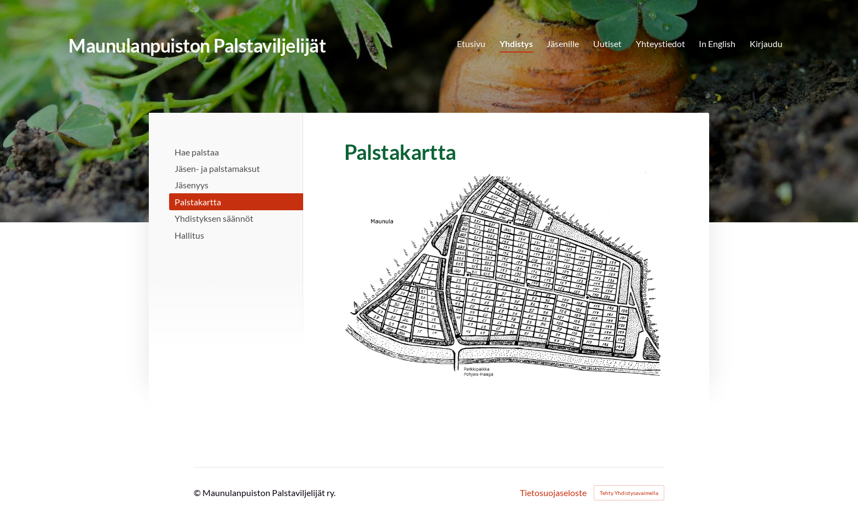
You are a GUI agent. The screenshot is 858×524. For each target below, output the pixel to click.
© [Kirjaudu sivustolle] (198, 492)
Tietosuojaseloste (553, 492)
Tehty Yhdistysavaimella (629, 493)
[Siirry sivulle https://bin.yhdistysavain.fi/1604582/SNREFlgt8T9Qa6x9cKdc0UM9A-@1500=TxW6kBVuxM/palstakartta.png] (503, 274)
